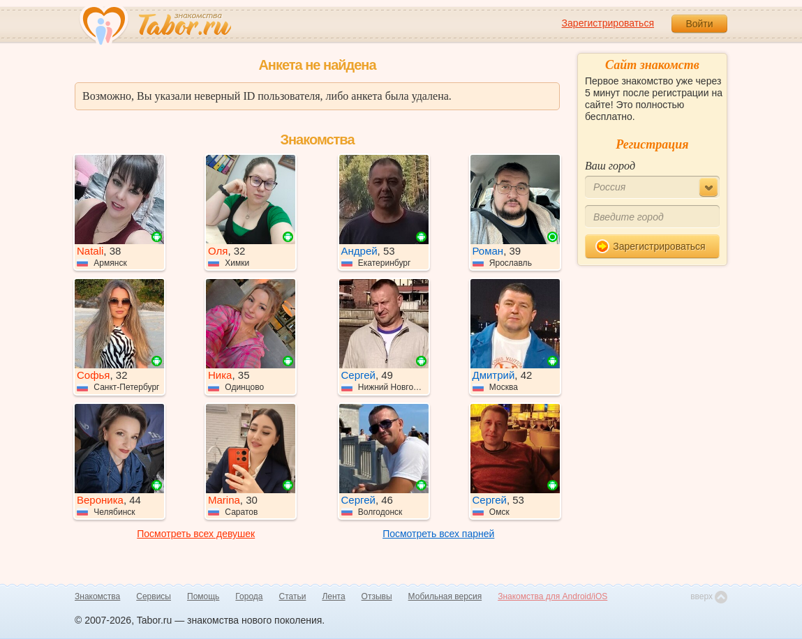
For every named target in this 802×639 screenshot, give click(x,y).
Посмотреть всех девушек (196, 533)
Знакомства (97, 596)
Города (248, 596)
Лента (333, 596)
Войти (699, 23)
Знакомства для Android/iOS (552, 596)
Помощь (203, 596)
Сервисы (153, 596)
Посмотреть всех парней (438, 533)
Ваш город (610, 166)
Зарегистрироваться (608, 23)
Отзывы (377, 596)
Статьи (292, 596)
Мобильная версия (445, 596)
